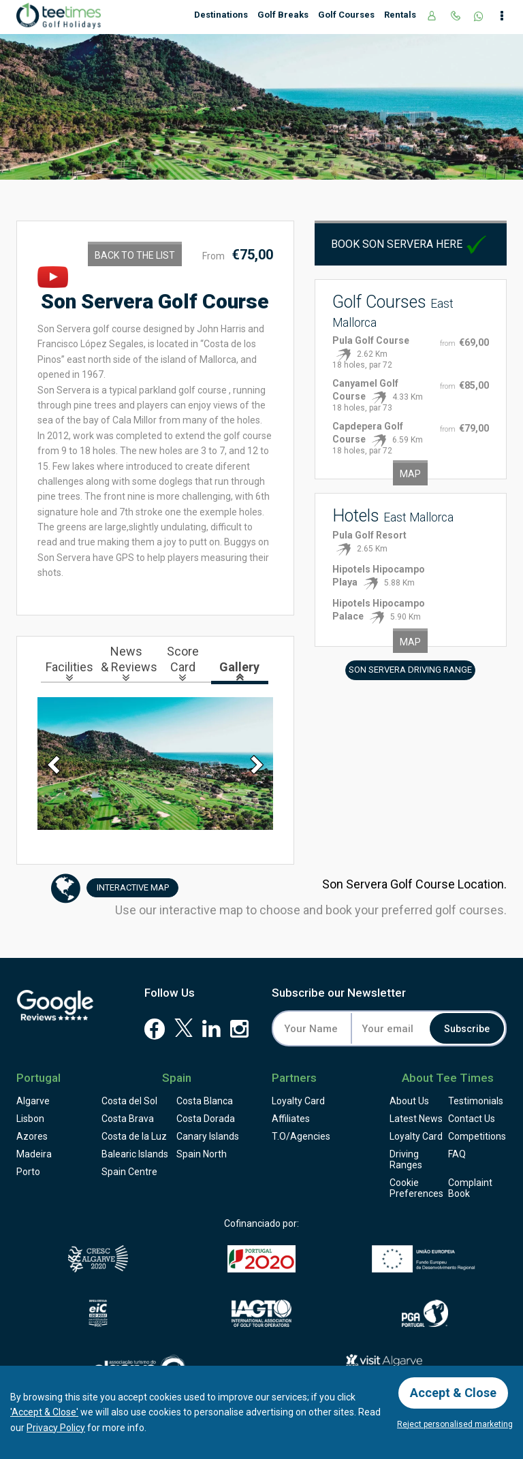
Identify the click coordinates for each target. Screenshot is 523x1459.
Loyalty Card (298, 1100)
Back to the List (135, 255)
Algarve (33, 1100)
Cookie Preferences (416, 1188)
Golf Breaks (282, 15)
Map (410, 473)
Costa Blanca (204, 1100)
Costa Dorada (205, 1118)
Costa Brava (127, 1118)
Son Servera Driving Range (410, 669)
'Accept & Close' (44, 1412)
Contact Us (471, 1118)
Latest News (416, 1118)
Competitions (477, 1136)
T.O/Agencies (301, 1136)
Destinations (221, 15)
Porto (28, 1171)
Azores (32, 1136)
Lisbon (30, 1118)
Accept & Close (453, 1392)
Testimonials (475, 1100)
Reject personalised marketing (455, 1424)
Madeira (34, 1154)
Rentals (400, 15)
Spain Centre (129, 1171)
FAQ (457, 1154)
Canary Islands (207, 1136)
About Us (409, 1100)
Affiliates (291, 1118)
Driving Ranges (406, 1159)
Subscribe (467, 1028)
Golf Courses (346, 15)
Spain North (201, 1154)
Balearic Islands (134, 1154)
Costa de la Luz (134, 1136)
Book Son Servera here (410, 244)
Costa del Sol (129, 1100)
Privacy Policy (56, 1427)
